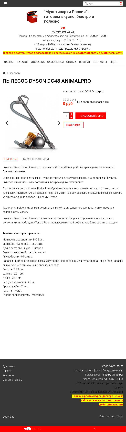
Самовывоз (55, 62)
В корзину (73, 125)
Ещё (113, 62)
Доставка (38, 62)
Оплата (71, 62)
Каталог (22, 62)
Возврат (84, 62)
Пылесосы (13, 73)
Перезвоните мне (90, 115)
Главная (8, 62)
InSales (119, 416)
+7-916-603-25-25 (63, 31)
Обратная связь (12, 379)
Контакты (100, 62)
